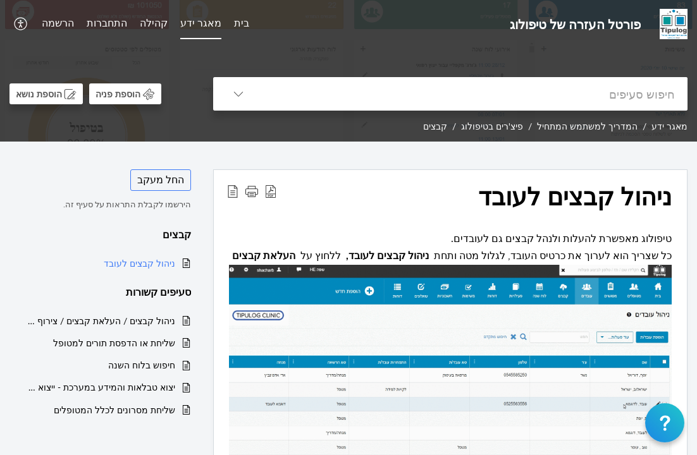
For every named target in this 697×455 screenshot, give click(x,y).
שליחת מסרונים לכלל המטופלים (114, 410)
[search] (476, 94)
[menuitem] (241, 24)
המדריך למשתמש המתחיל (587, 126)
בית (241, 23)
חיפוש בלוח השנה (141, 365)
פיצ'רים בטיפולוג (492, 126)
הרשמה (58, 23)
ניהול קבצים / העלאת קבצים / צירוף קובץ (98, 321)
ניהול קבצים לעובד (139, 263)
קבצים (435, 126)
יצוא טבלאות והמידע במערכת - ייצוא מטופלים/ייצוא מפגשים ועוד (98, 387)
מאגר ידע (200, 23)
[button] (19, 23)
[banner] (348, 71)
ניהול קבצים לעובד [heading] (575, 196)
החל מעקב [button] (160, 179)
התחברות (107, 23)
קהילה (154, 23)
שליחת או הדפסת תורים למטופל (114, 343)
